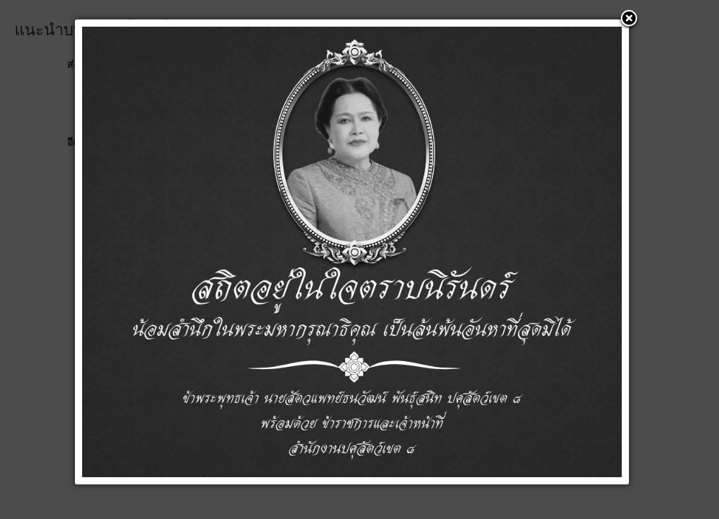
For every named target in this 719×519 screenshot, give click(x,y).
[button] (629, 19)
